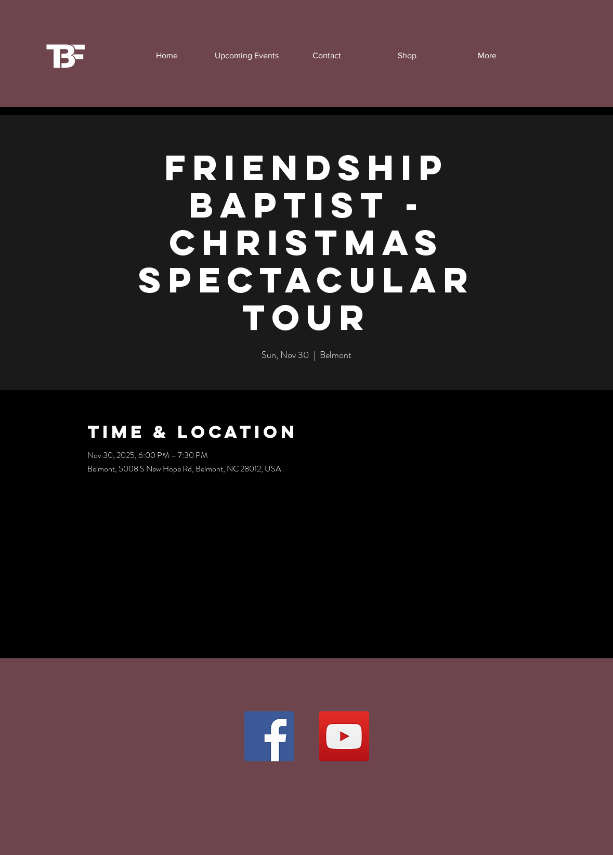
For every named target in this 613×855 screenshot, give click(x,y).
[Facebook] (269, 736)
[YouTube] (344, 736)
